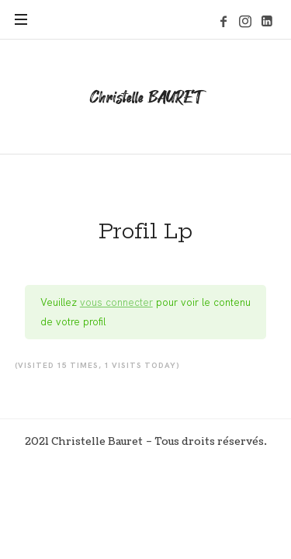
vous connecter (116, 302)
